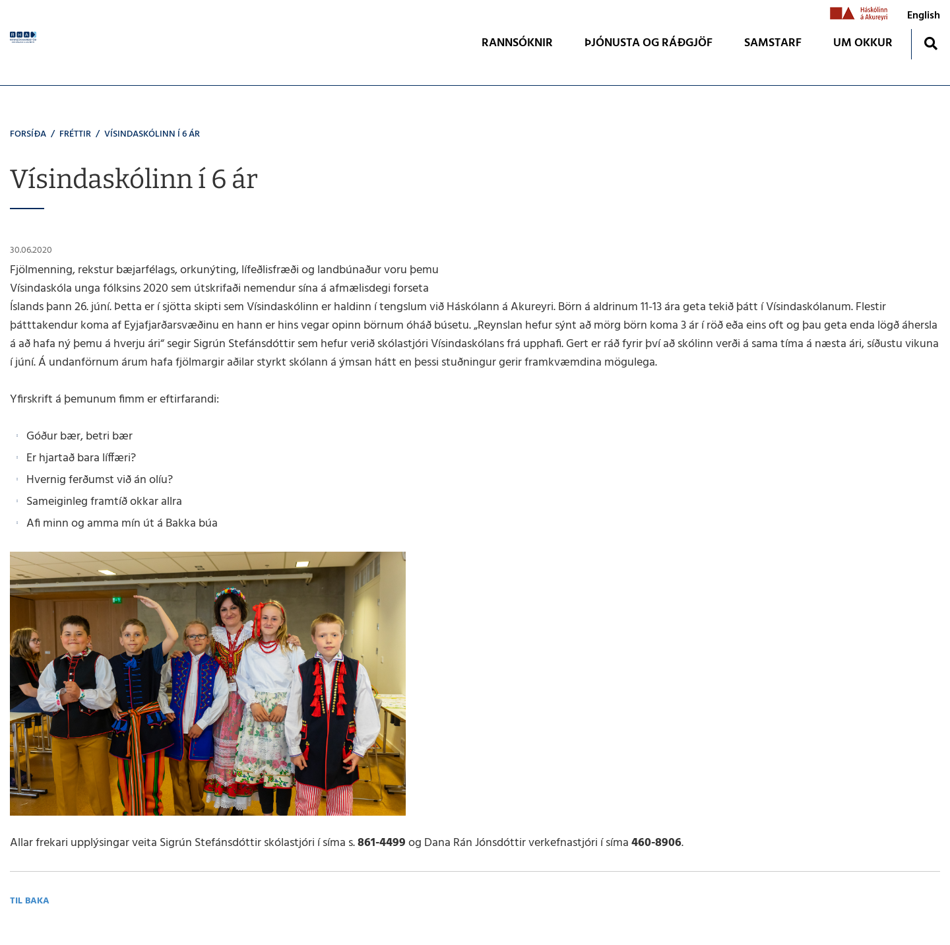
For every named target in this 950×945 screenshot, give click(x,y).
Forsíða (28, 134)
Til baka (29, 901)
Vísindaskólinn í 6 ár (152, 134)
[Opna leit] (930, 43)
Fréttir (75, 134)
